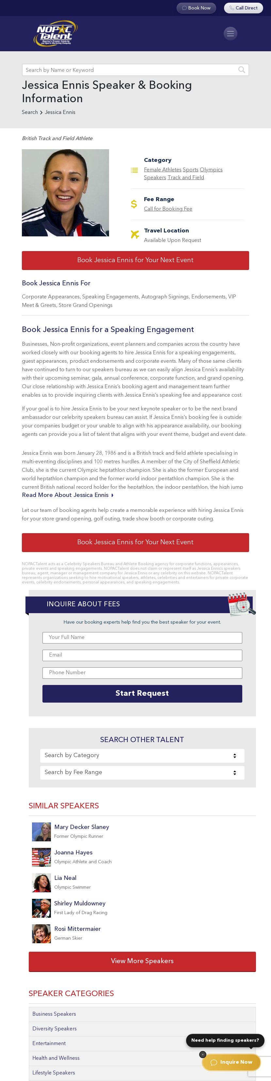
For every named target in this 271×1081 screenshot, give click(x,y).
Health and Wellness (56, 1058)
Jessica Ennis (60, 112)
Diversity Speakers (54, 1029)
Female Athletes (163, 170)
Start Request (142, 694)
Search (30, 112)
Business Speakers (54, 1014)
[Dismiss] (202, 1054)
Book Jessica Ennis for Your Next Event (135, 260)
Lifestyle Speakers (53, 1073)
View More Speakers (142, 961)
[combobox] (142, 756)
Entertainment (49, 1043)
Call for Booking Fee (168, 209)
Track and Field (185, 178)
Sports (191, 170)
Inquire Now (231, 1062)
